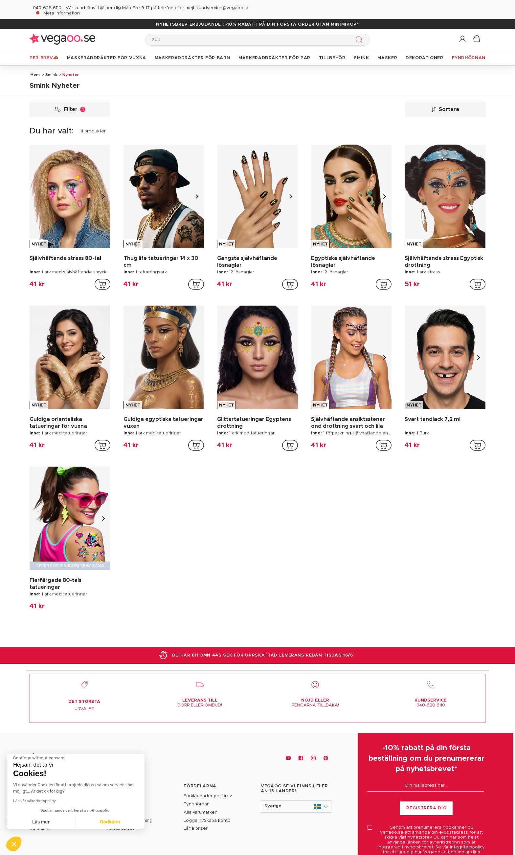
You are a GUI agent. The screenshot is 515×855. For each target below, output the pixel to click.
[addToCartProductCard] (102, 284)
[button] (463, 39)
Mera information (61, 13)
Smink (51, 75)
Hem (35, 75)
